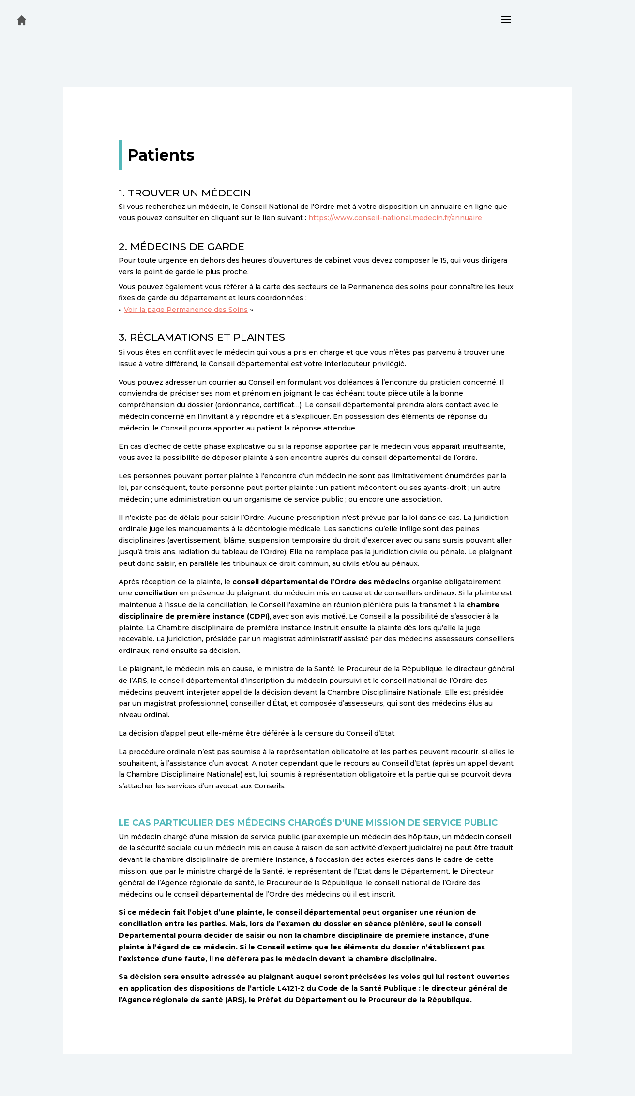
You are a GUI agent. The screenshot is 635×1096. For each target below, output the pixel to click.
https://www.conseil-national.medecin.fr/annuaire (395, 217)
